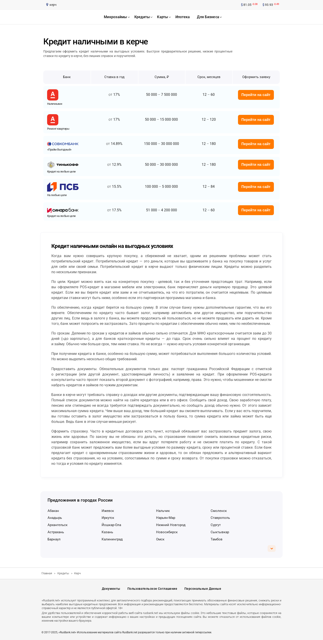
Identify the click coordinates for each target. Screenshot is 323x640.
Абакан (53, 511)
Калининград (112, 539)
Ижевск (108, 511)
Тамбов (217, 539)
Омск (160, 539)
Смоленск (219, 511)
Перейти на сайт (256, 95)
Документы (111, 588)
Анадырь (55, 518)
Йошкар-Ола (111, 525)
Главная (46, 573)
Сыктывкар (220, 532)
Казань (107, 532)
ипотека (182, 17)
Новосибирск (167, 532)
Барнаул (54, 539)
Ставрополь (220, 518)
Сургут (216, 525)
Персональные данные (202, 588)
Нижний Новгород (171, 525)
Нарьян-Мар (165, 518)
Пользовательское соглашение (152, 588)
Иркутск (108, 518)
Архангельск (58, 525)
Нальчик (163, 511)
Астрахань (56, 532)
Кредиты (63, 573)
